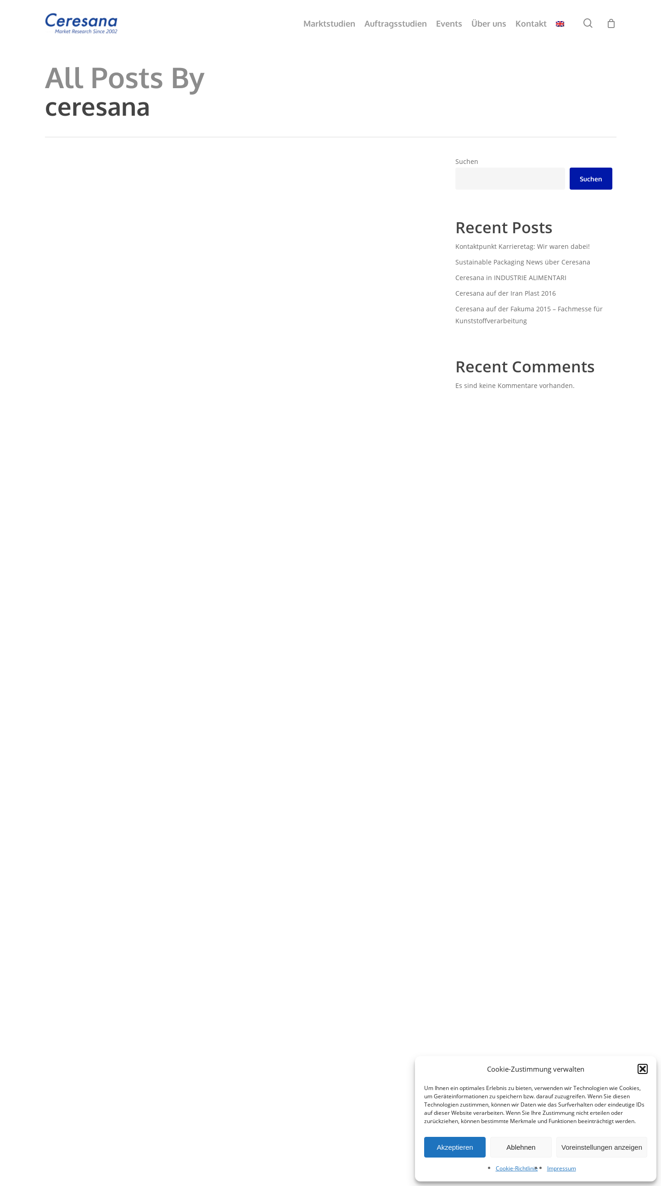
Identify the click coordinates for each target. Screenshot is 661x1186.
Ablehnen (520, 1147)
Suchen (466, 161)
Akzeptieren (455, 1147)
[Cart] (611, 23)
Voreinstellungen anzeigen (601, 1147)
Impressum (561, 1168)
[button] (642, 1069)
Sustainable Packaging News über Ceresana (522, 262)
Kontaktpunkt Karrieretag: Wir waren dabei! (522, 246)
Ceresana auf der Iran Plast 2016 (505, 293)
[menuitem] (560, 23)
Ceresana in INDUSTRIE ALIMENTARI (510, 277)
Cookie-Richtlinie (517, 1168)
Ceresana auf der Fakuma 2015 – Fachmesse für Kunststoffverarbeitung (529, 314)
